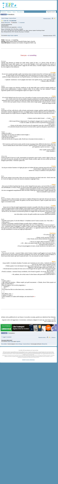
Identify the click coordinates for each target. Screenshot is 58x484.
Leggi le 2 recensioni (6, 337)
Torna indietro (4, 344)
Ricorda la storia (46, 18)
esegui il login (10, 35)
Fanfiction (3, 11)
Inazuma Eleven (12, 18)
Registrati (49, 11)
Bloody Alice (7, 22)
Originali (9, 11)
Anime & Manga (4, 18)
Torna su (53, 337)
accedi (53, 11)
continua (19, 27)
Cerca (14, 11)
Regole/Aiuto (20, 11)
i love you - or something (9, 20)
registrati (16, 35)
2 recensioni (21, 22)
